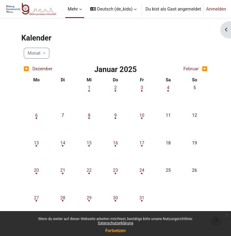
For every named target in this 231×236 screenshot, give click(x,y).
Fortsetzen (115, 230)
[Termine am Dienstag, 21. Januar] (62, 170)
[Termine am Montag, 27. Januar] (36, 198)
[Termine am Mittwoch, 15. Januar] (89, 143)
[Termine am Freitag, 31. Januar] (141, 198)
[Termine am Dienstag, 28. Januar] (62, 198)
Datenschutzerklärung (115, 223)
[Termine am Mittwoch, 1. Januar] (89, 87)
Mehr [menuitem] (73, 9)
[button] (113, 9)
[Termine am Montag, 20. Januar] (36, 170)
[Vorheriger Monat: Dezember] (46, 68)
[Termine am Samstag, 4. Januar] (168, 87)
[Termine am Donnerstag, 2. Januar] (115, 87)
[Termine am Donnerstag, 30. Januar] (115, 198)
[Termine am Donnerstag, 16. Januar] (115, 143)
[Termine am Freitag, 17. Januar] (141, 143)
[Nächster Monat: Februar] (185, 68)
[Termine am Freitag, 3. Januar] (141, 87)
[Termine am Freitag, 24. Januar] (141, 170)
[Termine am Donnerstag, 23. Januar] (115, 170)
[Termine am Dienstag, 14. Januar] (62, 143)
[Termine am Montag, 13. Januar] (36, 143)
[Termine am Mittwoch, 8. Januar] (89, 115)
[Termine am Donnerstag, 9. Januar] (115, 115)
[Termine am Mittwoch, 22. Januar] (89, 170)
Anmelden (216, 9)
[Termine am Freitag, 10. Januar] (141, 115)
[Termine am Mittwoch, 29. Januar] (89, 198)
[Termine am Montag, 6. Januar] (36, 115)
